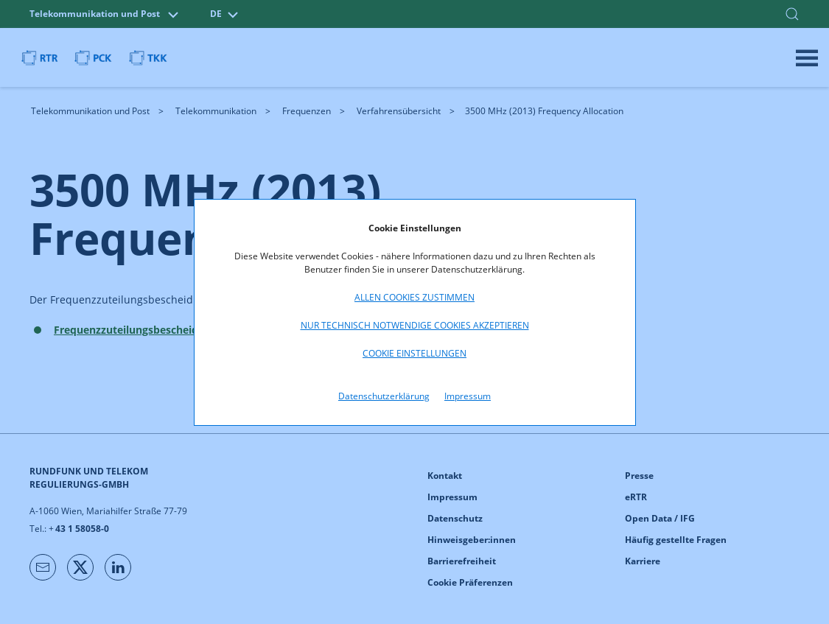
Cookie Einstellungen (414, 353)
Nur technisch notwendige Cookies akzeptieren (415, 325)
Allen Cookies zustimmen (414, 297)
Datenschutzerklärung (384, 396)
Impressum (467, 396)
